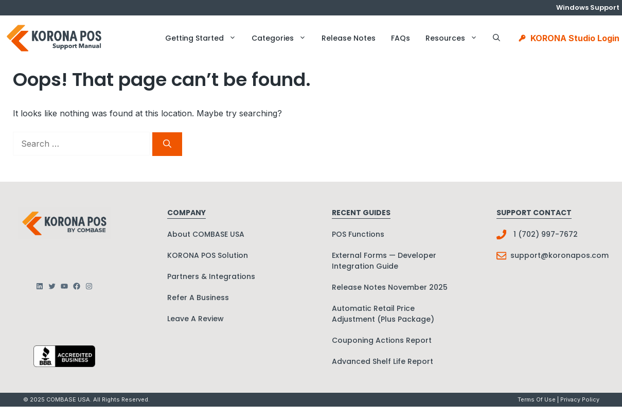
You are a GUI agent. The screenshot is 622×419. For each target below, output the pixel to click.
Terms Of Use (537, 399)
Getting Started (204, 38)
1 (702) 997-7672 (545, 234)
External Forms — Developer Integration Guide (384, 260)
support (525, 255)
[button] (496, 38)
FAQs (400, 38)
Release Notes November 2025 (390, 287)
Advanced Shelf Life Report (382, 361)
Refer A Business (198, 297)
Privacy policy (579, 399)
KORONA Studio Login (574, 38)
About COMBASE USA (205, 234)
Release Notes (349, 38)
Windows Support (587, 7)
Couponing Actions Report (382, 340)
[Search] (167, 144)
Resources (455, 38)
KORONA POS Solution (207, 255)
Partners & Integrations (211, 276)
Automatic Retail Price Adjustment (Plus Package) (383, 313)
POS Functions (358, 234)
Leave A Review (195, 318)
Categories (283, 38)
